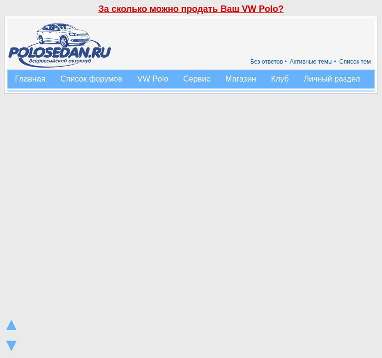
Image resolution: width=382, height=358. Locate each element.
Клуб (280, 79)
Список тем (355, 61)
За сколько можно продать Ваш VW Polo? (191, 9)
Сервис (196, 79)
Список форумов (91, 79)
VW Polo (152, 79)
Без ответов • (268, 61)
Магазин (240, 79)
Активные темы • (312, 61)
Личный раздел (332, 79)
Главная (30, 79)
